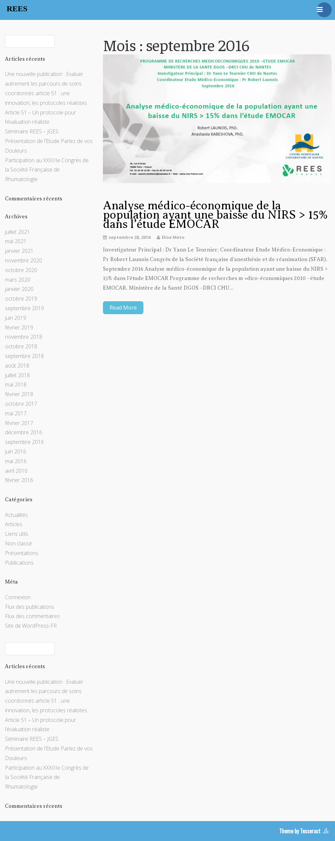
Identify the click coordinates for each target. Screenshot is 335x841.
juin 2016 (15, 451)
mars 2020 (17, 279)
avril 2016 (16, 470)
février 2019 (19, 327)
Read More (123, 307)
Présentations (21, 553)
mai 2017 (16, 413)
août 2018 (17, 365)
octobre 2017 (21, 403)
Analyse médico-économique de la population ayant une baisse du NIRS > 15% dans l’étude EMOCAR (215, 215)
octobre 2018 (21, 346)
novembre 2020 (23, 260)
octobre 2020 (21, 270)
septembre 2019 (24, 308)
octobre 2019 (21, 298)
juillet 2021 (17, 232)
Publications (19, 562)
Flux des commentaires (32, 616)
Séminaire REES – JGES (31, 131)
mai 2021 (16, 241)
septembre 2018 (24, 356)
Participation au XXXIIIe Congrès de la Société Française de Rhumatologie (47, 170)
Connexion (18, 597)
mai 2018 (16, 384)
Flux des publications (29, 606)
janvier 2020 (19, 289)
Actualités (16, 515)
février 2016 (19, 480)
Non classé (18, 543)
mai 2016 (16, 461)
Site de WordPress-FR (31, 625)
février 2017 (19, 423)
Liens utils (16, 533)
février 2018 (19, 394)
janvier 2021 (19, 250)
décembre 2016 (23, 432)
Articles (13, 524)
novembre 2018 (23, 336)
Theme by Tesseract (299, 831)
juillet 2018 (17, 375)
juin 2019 (15, 317)
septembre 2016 (24, 442)
